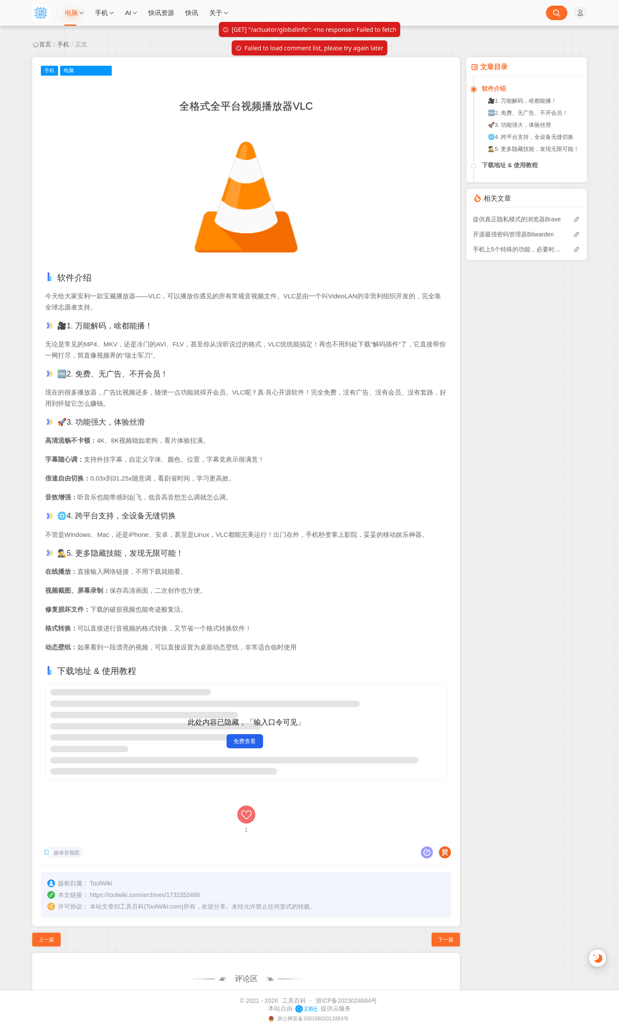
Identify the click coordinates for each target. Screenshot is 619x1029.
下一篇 (446, 893)
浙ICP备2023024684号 (346, 1000)
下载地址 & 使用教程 (510, 165)
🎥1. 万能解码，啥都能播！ (522, 101)
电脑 (69, 70)
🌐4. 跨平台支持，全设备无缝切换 (530, 137)
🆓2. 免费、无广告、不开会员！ (528, 113)
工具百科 (294, 1000)
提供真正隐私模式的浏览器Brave (517, 219)
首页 (45, 44)
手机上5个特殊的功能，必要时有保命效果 (518, 249)
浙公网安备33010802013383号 (312, 1019)
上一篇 (46, 893)
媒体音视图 (67, 807)
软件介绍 (494, 88)
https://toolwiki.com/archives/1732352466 (145, 848)
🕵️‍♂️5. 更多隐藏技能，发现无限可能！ (533, 149)
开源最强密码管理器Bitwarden (513, 234)
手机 (63, 44)
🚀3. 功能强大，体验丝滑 (519, 125)
